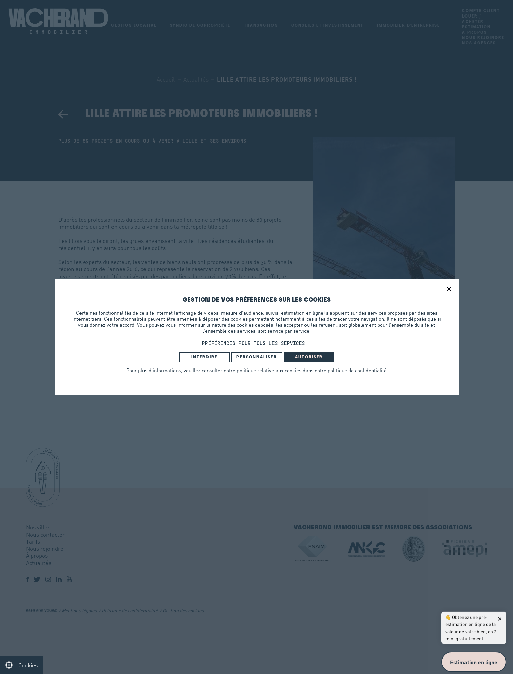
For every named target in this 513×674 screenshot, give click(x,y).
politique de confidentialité (357, 370)
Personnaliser (256, 357)
